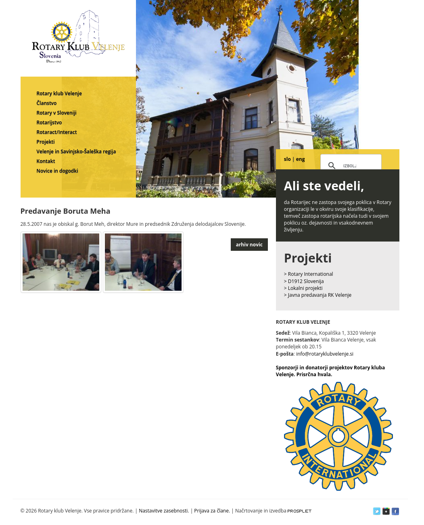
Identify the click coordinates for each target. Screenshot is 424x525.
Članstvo (47, 103)
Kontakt (46, 161)
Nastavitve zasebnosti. (164, 510)
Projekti (46, 141)
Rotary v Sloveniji (57, 112)
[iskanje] (349, 166)
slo (287, 159)
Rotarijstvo (49, 122)
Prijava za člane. (212, 510)
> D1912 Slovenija (304, 281)
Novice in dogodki (57, 170)
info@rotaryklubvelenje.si (324, 353)
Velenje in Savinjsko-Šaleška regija (76, 151)
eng (300, 159)
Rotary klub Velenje (59, 93)
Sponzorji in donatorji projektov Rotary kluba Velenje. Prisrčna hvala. (330, 371)
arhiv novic (249, 244)
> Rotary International (308, 274)
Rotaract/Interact (57, 132)
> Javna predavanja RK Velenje (318, 295)
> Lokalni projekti (303, 288)
